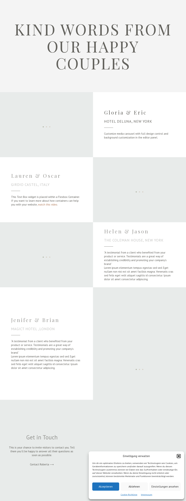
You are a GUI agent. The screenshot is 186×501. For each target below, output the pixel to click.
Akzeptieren (106, 486)
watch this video (47, 204)
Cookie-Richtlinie (129, 494)
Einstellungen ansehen (165, 486)
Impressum (146, 494)
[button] (179, 456)
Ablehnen (134, 486)
